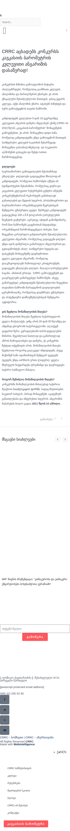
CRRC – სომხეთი (11, 737)
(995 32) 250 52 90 (12, 693)
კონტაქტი (13, 812)
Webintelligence (24, 744)
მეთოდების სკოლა (18, 790)
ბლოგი (11, 798)
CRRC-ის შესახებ (17, 805)
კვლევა (12, 775)
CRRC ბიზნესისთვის (19, 768)
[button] (35, 15)
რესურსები (13, 783)
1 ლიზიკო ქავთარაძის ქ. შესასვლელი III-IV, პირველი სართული (30, 679)
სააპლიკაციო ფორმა (26, 389)
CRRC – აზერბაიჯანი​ (39, 737)
